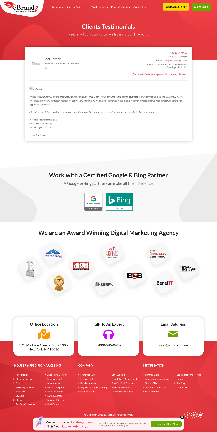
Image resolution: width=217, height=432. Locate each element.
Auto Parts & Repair (57, 374)
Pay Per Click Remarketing (93, 387)
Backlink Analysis (88, 383)
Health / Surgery (55, 387)
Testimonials (98, 7)
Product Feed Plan (121, 387)
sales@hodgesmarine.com (175, 60)
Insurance (20, 391)
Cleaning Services (24, 379)
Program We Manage (123, 391)
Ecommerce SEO (88, 379)
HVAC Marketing (55, 391)
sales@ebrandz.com (173, 345)
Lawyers (20, 395)
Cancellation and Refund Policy (189, 376)
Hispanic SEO (87, 391)
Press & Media (119, 7)
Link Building (118, 374)
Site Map (181, 383)
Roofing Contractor (26, 404)
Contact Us (139, 7)
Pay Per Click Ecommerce (124, 383)
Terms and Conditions (156, 387)
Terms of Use (151, 383)
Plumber (20, 400)
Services (56, 7)
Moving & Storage (56, 400)
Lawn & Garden (54, 395)
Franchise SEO (87, 374)
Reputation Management (124, 379)
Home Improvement (25, 387)
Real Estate (53, 404)
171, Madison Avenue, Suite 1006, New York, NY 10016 (44, 347)
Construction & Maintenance (55, 381)
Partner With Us (76, 7)
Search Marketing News (157, 379)
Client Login (201, 6)
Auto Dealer (22, 374)
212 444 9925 (180, 52)
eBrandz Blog (152, 374)
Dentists (20, 383)
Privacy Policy (152, 391)
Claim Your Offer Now (166, 424)
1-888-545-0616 (108, 345)
